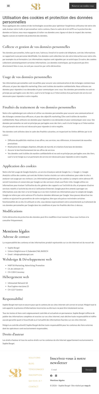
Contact (33, 386)
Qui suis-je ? (35, 381)
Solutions (34, 358)
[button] (8, 6)
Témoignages (36, 369)
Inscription (35, 375)
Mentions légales (57, 380)
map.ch (87, 385)
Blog (31, 363)
